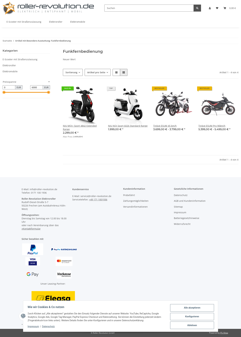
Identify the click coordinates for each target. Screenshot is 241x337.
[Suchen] (149, 8)
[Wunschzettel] (217, 8)
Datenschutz (181, 195)
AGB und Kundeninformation (190, 200)
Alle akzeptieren (191, 308)
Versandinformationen (135, 206)
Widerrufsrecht (182, 223)
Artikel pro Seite (96, 72)
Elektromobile (10, 71)
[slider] (4, 92)
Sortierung (71, 72)
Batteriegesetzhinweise (186, 218)
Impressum (180, 212)
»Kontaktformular (31, 228)
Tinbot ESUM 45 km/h (165, 125)
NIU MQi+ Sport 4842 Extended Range (80, 127)
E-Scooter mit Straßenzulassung (20, 59)
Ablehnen (191, 325)
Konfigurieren (191, 317)
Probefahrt (129, 195)
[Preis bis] (36, 87)
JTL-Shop (224, 332)
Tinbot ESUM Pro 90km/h (211, 125)
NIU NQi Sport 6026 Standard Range (128, 125)
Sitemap (178, 206)
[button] (209, 8)
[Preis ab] (9, 87)
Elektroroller (9, 65)
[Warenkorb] (229, 8)
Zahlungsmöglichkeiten (136, 200)
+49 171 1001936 (98, 199)
